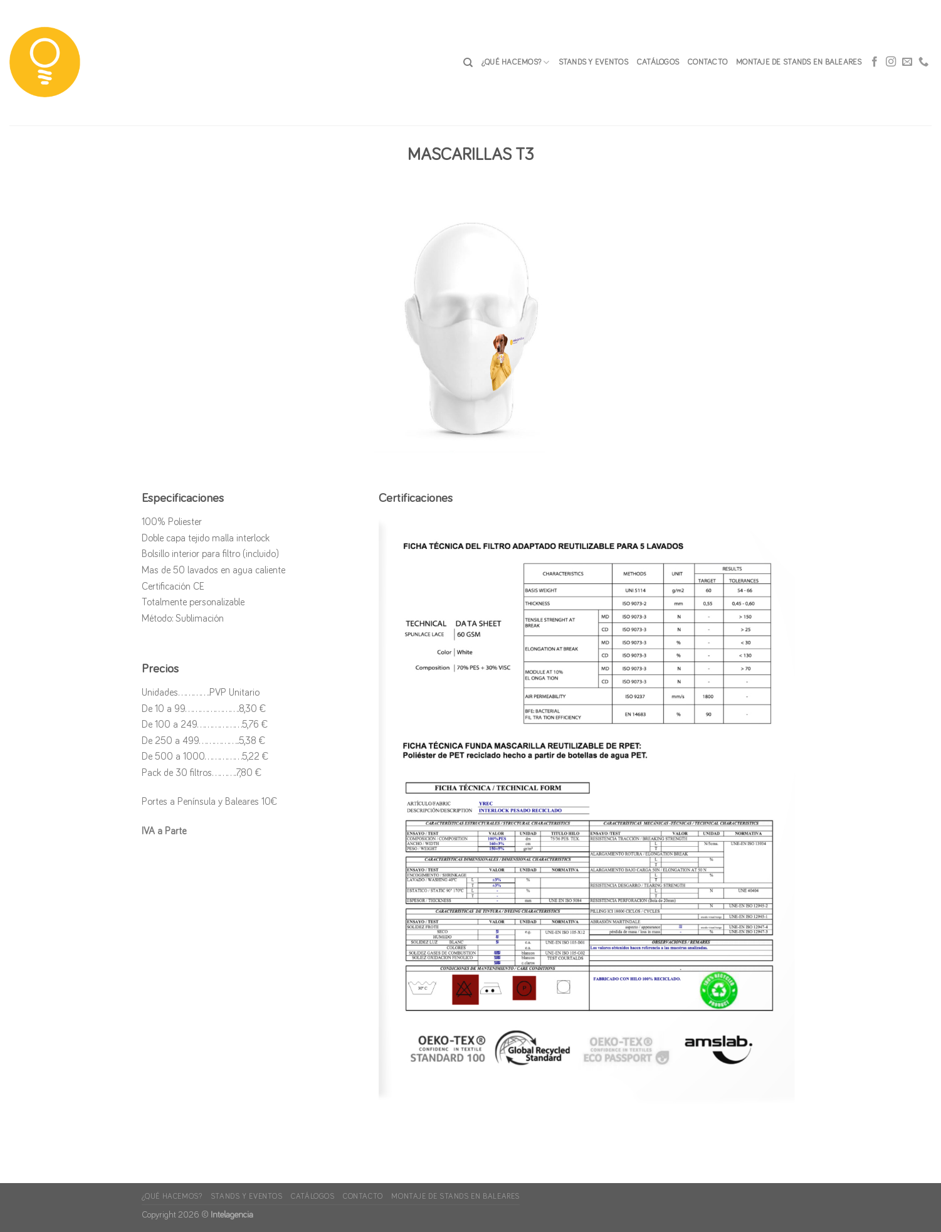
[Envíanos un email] (907, 63)
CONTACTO (707, 62)
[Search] (468, 63)
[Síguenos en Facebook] (875, 63)
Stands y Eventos (593, 62)
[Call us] (923, 63)
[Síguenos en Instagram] (891, 63)
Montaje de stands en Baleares (798, 62)
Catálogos (658, 62)
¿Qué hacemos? (515, 62)
